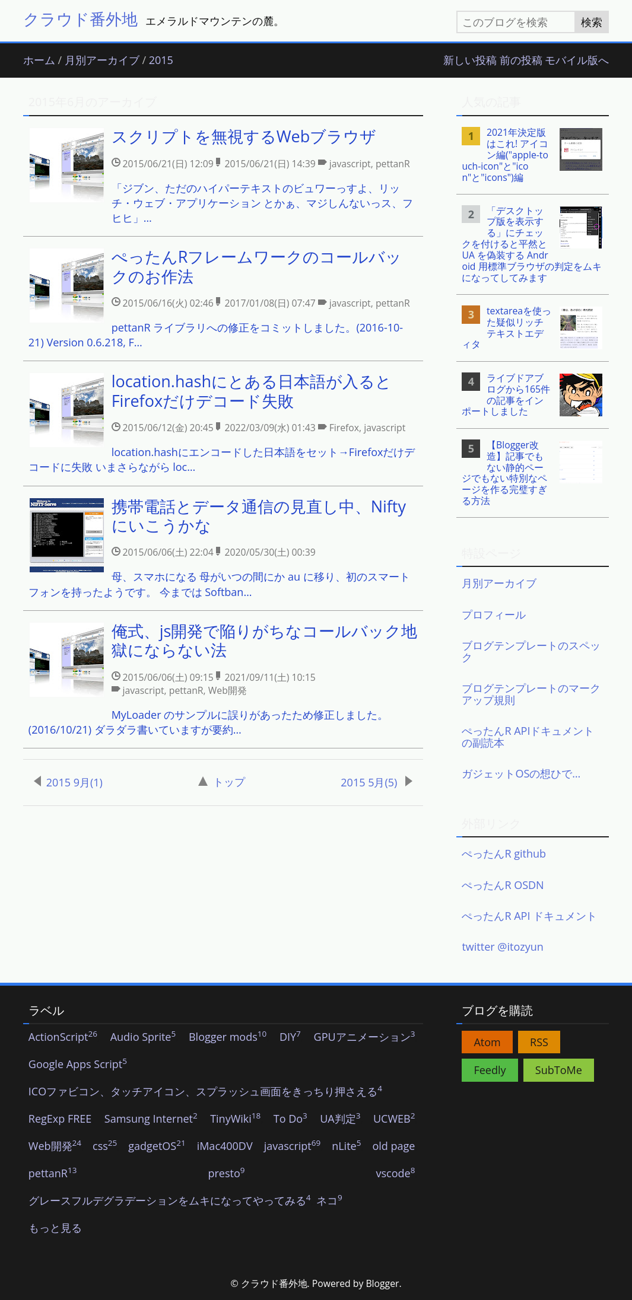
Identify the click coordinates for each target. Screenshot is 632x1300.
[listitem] (223, 176)
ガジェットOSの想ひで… (521, 773)
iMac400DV (225, 1146)
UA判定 (340, 1119)
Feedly (490, 1070)
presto (226, 1173)
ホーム (39, 60)
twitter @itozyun (502, 946)
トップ (221, 782)
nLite (346, 1146)
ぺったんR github (504, 853)
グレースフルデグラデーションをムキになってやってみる (169, 1200)
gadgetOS (156, 1146)
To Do (290, 1119)
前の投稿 (521, 60)
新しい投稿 (470, 60)
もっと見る (55, 1228)
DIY (290, 1037)
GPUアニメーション (364, 1037)
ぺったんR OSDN (503, 885)
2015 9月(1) (68, 782)
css (105, 1146)
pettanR (52, 1173)
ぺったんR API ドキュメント (529, 916)
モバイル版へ (577, 60)
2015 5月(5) (376, 782)
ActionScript (62, 1037)
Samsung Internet (151, 1119)
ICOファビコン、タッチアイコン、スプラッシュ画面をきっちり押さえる (205, 1091)
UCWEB (394, 1119)
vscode (395, 1173)
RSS (539, 1042)
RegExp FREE (60, 1119)
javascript (292, 1146)
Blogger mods (227, 1037)
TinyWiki (235, 1119)
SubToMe (558, 1070)
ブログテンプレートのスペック (531, 651)
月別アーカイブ (102, 60)
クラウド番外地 (80, 19)
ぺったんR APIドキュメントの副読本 (528, 737)
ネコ (329, 1200)
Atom (487, 1042)
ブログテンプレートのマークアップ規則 (531, 694)
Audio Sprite (143, 1037)
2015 (161, 60)
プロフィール (494, 614)
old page (393, 1146)
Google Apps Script (77, 1064)
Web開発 (54, 1146)
